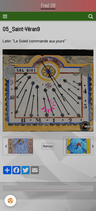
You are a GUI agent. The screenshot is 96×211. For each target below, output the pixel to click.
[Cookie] (10, 200)
